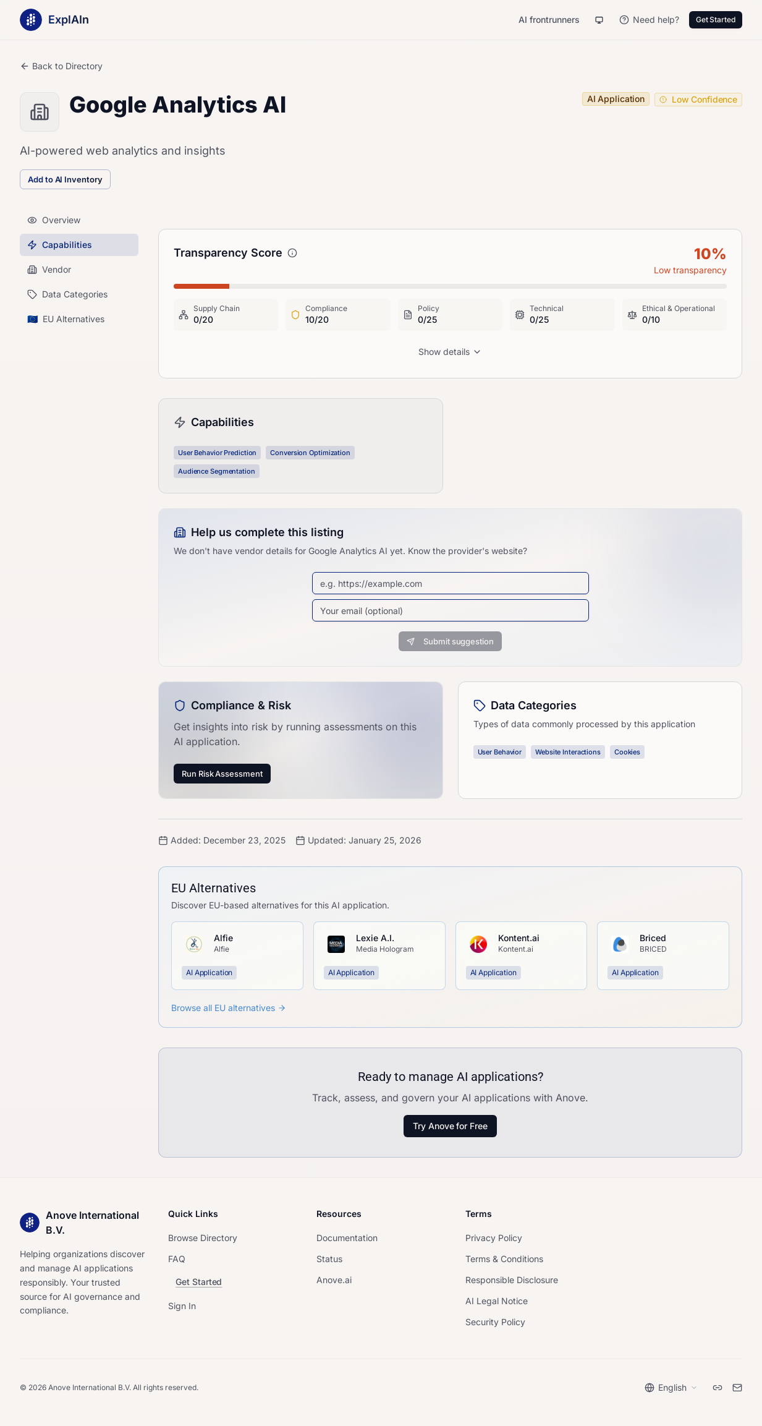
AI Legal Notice (496, 1301)
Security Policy (495, 1322)
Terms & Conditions (504, 1258)
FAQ (176, 1258)
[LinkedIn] (717, 1388)
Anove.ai (334, 1279)
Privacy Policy (493, 1237)
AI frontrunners (549, 19)
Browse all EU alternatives (228, 1007)
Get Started (715, 19)
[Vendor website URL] (450, 583)
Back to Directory (61, 66)
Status (329, 1258)
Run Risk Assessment (222, 774)
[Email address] (450, 610)
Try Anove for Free (450, 1126)
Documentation (347, 1237)
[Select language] (671, 1387)
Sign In (182, 1305)
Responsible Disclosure (511, 1279)
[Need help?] (649, 20)
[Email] (737, 1388)
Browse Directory (202, 1237)
